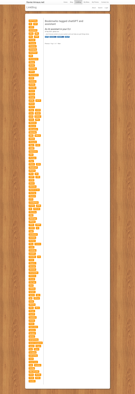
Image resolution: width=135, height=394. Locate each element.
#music (31, 323)
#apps (31, 231)
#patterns (32, 330)
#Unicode (36, 209)
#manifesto (32, 317)
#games (31, 295)
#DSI (30, 56)
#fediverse (32, 276)
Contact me (105, 2)
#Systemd (32, 196)
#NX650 (31, 138)
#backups (32, 240)
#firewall (31, 279)
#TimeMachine (33, 202)
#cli (39, 256)
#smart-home (33, 362)
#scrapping (32, 352)
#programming (33, 339)
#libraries (32, 304)
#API (35, 24)
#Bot (36, 33)
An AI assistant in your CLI (58, 29)
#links (31, 307)
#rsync (36, 349)
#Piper (31, 161)
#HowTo (31, 107)
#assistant (32, 237)
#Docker (31, 65)
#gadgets (32, 292)
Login (106, 8)
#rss (30, 349)
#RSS (38, 164)
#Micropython (33, 129)
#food (31, 285)
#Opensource (33, 151)
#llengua (31, 311)
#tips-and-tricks (33, 371)
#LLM (31, 116)
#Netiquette (32, 142)
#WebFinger (32, 218)
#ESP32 (31, 71)
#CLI (30, 36)
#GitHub (31, 94)
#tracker (38, 374)
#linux (66, 36)
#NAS (31, 135)
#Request (32, 170)
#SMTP (31, 177)
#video (38, 378)
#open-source (33, 327)
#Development (33, 59)
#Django (31, 62)
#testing (31, 368)
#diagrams (32, 263)
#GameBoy (32, 87)
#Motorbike (32, 132)
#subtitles (37, 365)
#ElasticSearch (33, 75)
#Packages (32, 158)
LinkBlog (78, 2)
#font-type (32, 282)
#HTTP (38, 100)
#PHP (31, 154)
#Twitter (31, 205)
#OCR (37, 145)
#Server (31, 183)
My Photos (95, 2)
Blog (71, 2)
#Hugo (31, 110)
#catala (31, 247)
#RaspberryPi (33, 167)
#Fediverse (32, 81)
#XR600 (31, 228)
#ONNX (31, 148)
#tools (31, 374)
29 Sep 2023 (48, 31)
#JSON (38, 110)
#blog (31, 244)
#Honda (31, 103)
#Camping (32, 43)
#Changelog (32, 49)
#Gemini (31, 91)
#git (30, 298)
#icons (31, 301)
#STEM (31, 180)
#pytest (31, 346)
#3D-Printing (33, 20)
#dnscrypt (32, 266)
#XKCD (31, 225)
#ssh (30, 365)
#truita (31, 378)
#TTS (30, 199)
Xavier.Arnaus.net (35, 2)
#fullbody (32, 288)
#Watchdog (32, 212)
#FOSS (31, 78)
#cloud (31, 260)
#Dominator (32, 68)
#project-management (35, 343)
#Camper (32, 40)
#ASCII (31, 27)
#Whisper (32, 221)
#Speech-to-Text (34, 189)
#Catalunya (32, 46)
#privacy (31, 336)
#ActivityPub (33, 30)
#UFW (38, 205)
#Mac (37, 119)
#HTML (31, 100)
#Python (31, 164)
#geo (38, 295)
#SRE (37, 177)
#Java (31, 113)
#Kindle (38, 113)
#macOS (31, 314)
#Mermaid (32, 126)
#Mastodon (32, 123)
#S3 (36, 173)
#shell (31, 359)
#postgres (32, 333)
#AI (30, 24)
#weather (32, 381)
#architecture (33, 234)
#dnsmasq (32, 269)
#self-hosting (33, 355)
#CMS (36, 36)
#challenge (32, 250)
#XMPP (38, 225)
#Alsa (31, 33)
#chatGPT (32, 253)
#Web (31, 215)
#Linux (31, 119)
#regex (38, 346)
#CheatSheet (33, 52)
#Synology (32, 193)
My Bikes (86, 2)
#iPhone (36, 298)
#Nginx (31, 145)
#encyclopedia (33, 272)
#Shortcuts (32, 186)
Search (100, 8)
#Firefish (31, 84)
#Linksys (37, 116)
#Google (31, 97)
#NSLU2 (37, 135)
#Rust (31, 173)
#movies (31, 320)
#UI (30, 209)
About (94, 8)
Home (65, 2)
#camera (37, 244)
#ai (46, 36)
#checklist (32, 256)
